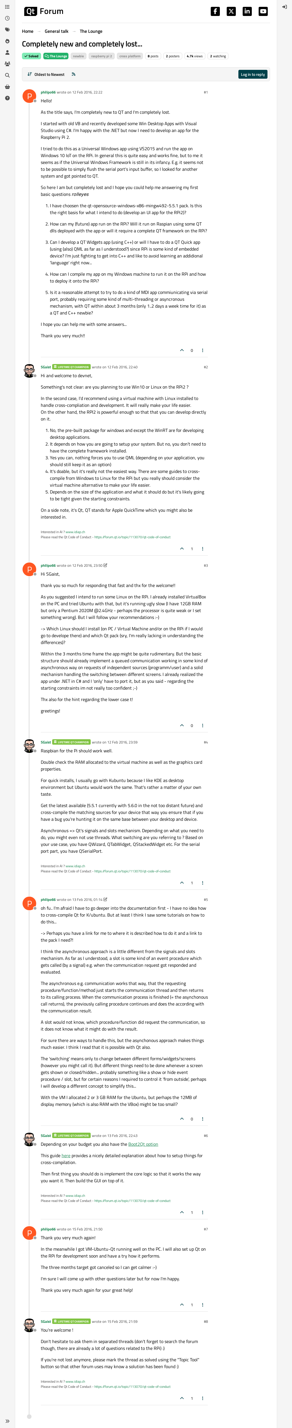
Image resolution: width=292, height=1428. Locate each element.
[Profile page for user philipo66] (29, 96)
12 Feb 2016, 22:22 (87, 92)
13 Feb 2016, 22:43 (122, 1135)
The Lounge (56, 56)
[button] (7, 1421)
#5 (206, 899)
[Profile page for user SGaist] (29, 371)
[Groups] (7, 63)
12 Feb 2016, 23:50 (87, 565)
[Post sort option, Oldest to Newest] (46, 74)
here (66, 1155)
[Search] (7, 75)
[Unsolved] (7, 98)
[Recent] (7, 18)
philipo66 (48, 92)
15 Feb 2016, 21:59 (122, 1321)
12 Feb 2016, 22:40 (122, 367)
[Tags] (7, 29)
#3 (206, 565)
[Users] (7, 52)
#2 (206, 367)
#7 (206, 1229)
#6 (206, 1135)
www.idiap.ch (75, 532)
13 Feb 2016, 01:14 (87, 899)
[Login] (284, 6)
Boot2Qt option (143, 1144)
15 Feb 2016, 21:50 (87, 1229)
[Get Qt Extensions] (7, 86)
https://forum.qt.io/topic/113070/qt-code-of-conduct (132, 537)
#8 (206, 1321)
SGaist (46, 367)
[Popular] (7, 41)
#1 (206, 92)
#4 (206, 742)
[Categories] (7, 6)
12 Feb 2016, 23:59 (122, 742)
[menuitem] (284, 6)
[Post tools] (203, 350)
